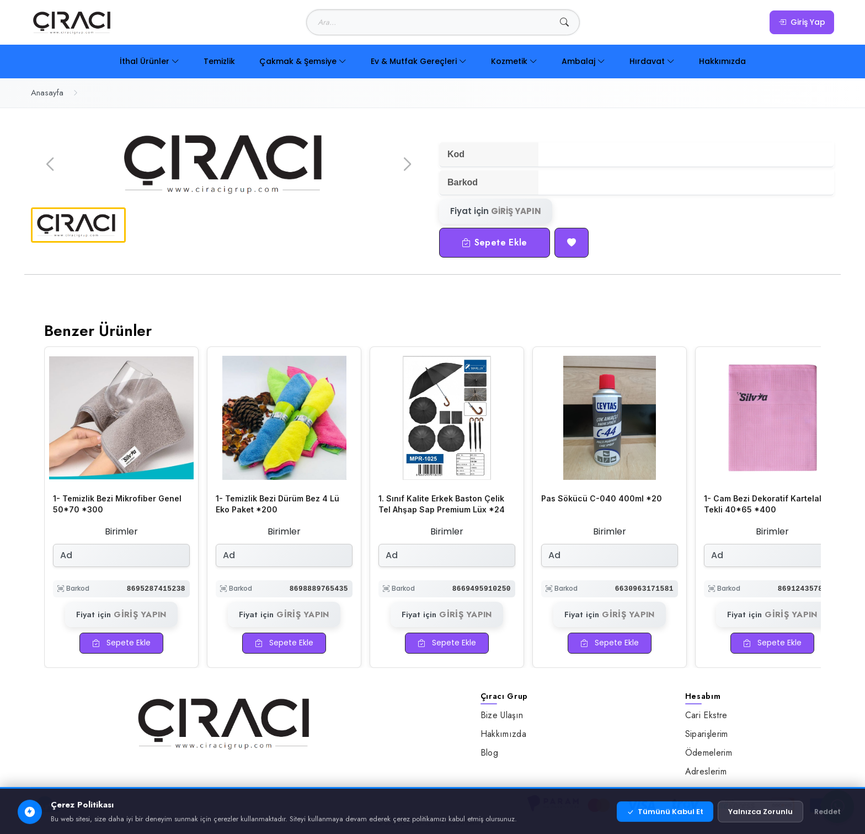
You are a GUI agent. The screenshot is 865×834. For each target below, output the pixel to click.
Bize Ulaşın (502, 715)
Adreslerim (706, 771)
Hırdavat (652, 61)
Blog (489, 752)
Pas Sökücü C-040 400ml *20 (601, 498)
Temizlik (219, 61)
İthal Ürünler (149, 61)
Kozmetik (514, 61)
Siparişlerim (706, 734)
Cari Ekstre (706, 715)
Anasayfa (47, 93)
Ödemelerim (708, 752)
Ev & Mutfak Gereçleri (419, 61)
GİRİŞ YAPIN (516, 211)
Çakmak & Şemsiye (302, 61)
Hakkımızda (722, 61)
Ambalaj (583, 61)
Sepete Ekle (494, 242)
